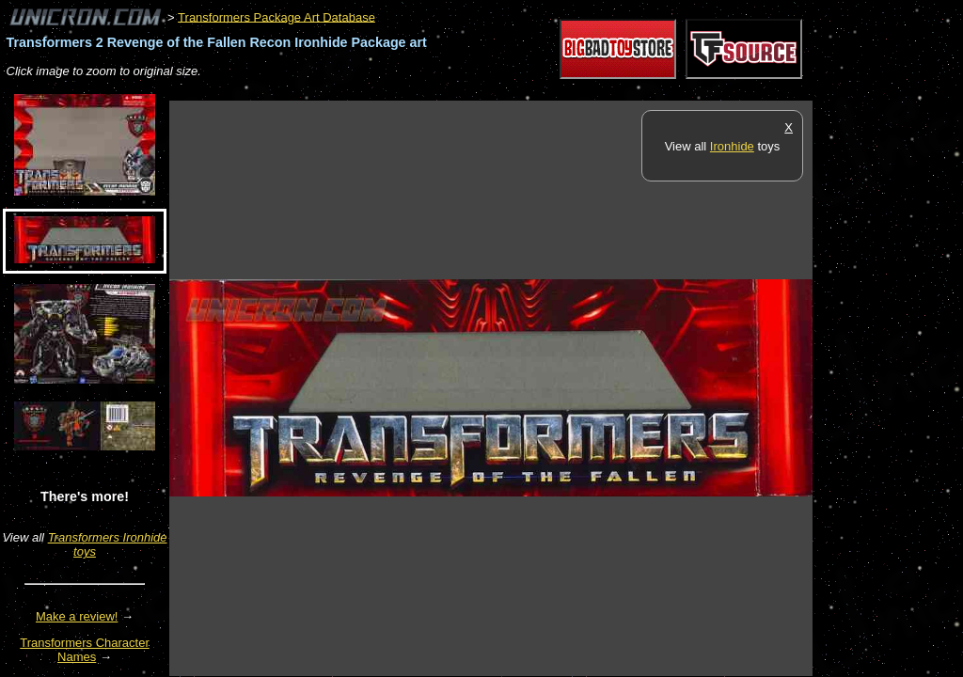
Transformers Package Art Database (276, 16)
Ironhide (732, 146)
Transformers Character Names (85, 650)
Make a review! (77, 616)
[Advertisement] (511, 91)
